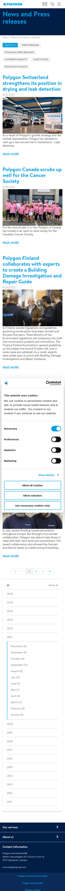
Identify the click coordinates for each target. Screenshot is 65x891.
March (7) (16, 702)
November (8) (19, 652)
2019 (9, 732)
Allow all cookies (32, 485)
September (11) (19, 664)
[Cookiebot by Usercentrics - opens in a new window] (46, 383)
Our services (10, 827)
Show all (10, 45)
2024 (10, 611)
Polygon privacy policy (32, 882)
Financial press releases (19, 52)
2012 (9, 793)
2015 (9, 767)
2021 (9, 637)
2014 (9, 775)
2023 (10, 619)
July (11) (15, 677)
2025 (10, 602)
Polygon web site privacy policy (32, 875)
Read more (11, 154)
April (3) (15, 696)
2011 (9, 801)
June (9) (15, 683)
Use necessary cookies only (32, 505)
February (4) (18, 708)
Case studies (40, 59)
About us (8, 837)
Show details (46, 474)
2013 (9, 784)
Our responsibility (16, 59)
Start (6, 37)
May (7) (15, 689)
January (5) (17, 714)
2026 (10, 593)
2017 (9, 749)
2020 (10, 724)
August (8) (17, 671)
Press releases (30, 45)
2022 (10, 628)
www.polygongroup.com (14, 867)
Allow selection (32, 495)
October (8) (17, 658)
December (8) (19, 646)
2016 (9, 758)
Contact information (15, 847)
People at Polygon (16, 66)
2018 (9, 741)
